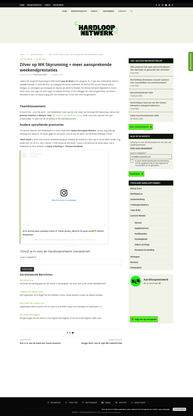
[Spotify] (169, 5)
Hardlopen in (136, 193)
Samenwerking (137, 199)
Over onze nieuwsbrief (141, 148)
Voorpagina (135, 267)
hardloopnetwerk (40, 74)
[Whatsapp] (172, 5)
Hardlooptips (141, 233)
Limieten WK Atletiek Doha (31, 291)
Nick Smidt (51, 239)
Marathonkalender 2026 (141, 92)
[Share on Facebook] (67, 332)
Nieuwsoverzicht (34, 5)
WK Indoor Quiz (26, 280)
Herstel (138, 222)
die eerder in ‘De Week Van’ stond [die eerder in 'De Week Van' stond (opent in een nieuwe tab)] (67, 115)
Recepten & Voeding (144, 249)
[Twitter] (159, 5)
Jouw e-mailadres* (151, 155)
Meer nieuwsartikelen (139, 127)
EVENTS (48, 5)
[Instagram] (162, 5)
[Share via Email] (73, 332)
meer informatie (164, 409)
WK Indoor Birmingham (30, 314)
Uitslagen (135, 256)
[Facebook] (156, 5)
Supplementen (142, 228)
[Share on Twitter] (70, 332)
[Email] (166, 5)
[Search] (131, 11)
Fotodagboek (141, 238)
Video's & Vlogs (142, 244)
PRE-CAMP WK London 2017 (32, 303)
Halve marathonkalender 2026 (144, 115)
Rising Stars (136, 188)
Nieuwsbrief (58, 5)
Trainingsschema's (139, 204)
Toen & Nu (135, 209)
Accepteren (179, 409)
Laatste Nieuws (36, 54)
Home (22, 5)
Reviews (134, 262)
